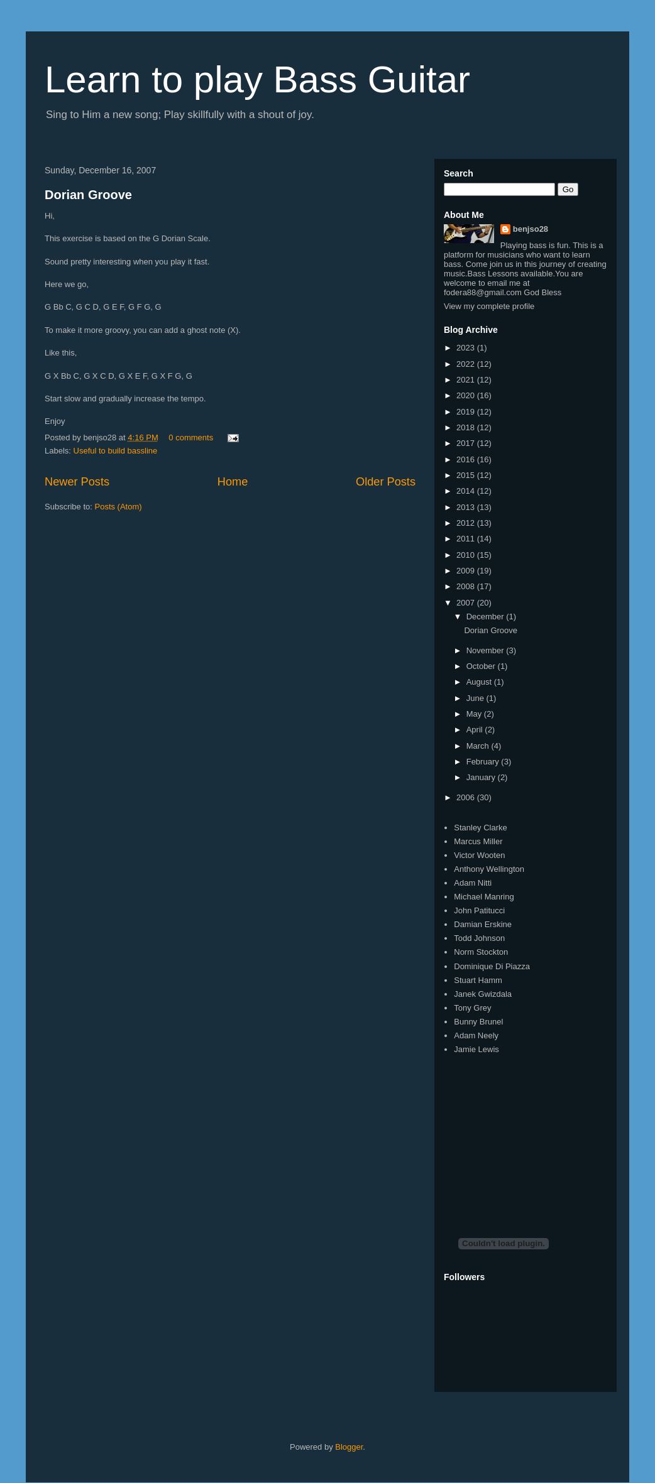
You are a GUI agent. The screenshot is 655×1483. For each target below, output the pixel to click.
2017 (466, 443)
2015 (466, 475)
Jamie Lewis (476, 1049)
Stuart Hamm (478, 980)
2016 (466, 459)
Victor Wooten (479, 855)
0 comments (190, 437)
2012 (466, 523)
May (475, 714)
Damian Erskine (483, 924)
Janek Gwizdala (483, 994)
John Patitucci (479, 910)
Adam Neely (476, 1035)
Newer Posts (77, 481)
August (480, 682)
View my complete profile (489, 306)
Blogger (349, 1447)
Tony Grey (472, 1008)
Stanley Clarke (480, 827)
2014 (466, 491)
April (475, 729)
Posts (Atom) (118, 506)
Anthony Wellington (489, 869)
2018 (466, 427)
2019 (466, 411)
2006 (466, 797)
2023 (466, 347)
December (486, 616)
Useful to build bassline (116, 450)
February (484, 761)
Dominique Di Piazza (492, 966)
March (479, 746)
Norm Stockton (481, 952)
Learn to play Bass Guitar (257, 79)
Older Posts (386, 481)
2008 (466, 586)
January (482, 777)
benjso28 (530, 229)
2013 (466, 507)
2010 (466, 555)
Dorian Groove (88, 195)
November (486, 650)
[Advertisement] (538, 1135)
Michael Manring (484, 896)
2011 (466, 538)
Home (232, 481)
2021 (466, 379)
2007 (466, 602)
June (476, 698)
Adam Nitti (473, 883)
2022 (466, 364)
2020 (466, 395)
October (482, 666)
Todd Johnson (479, 938)
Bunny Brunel (478, 1021)
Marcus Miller (478, 841)
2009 (466, 570)
